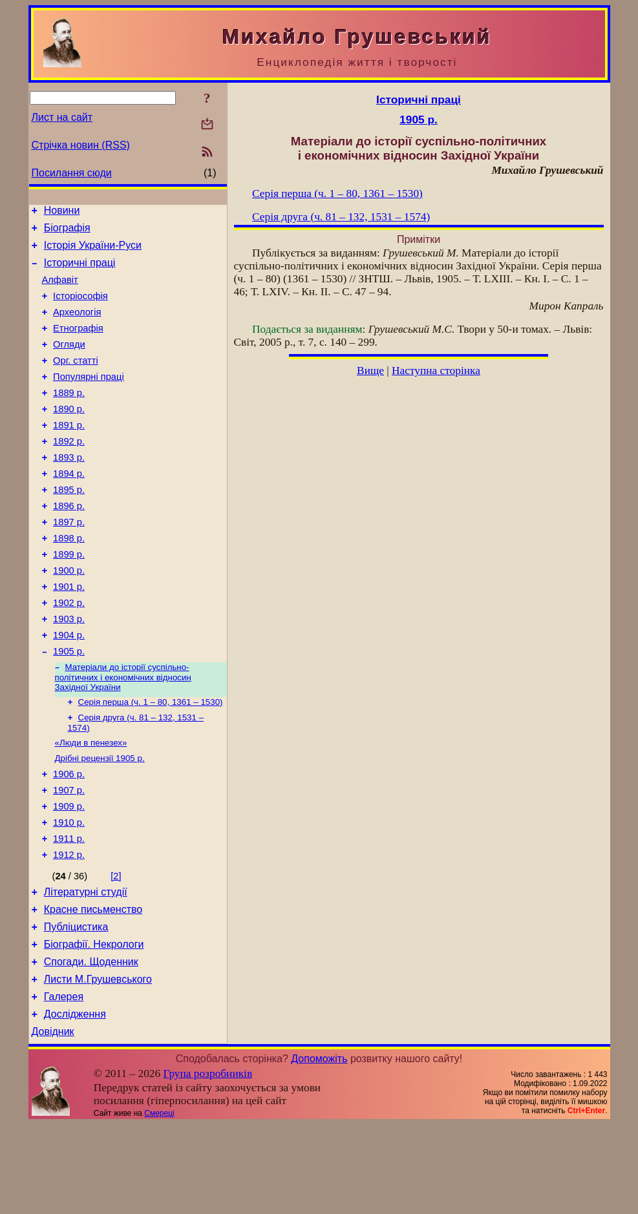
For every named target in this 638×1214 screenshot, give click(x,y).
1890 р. (69, 434)
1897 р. (69, 561)
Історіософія (80, 307)
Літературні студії (85, 966)
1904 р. (69, 687)
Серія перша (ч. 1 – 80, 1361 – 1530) (150, 759)
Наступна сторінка (436, 370)
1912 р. (69, 927)
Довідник (53, 1121)
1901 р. (69, 633)
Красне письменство (93, 985)
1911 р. (69, 909)
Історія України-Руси (93, 251)
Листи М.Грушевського (98, 1063)
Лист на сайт (62, 117)
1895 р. (69, 524)
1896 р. (69, 543)
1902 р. (69, 651)
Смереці (159, 1203)
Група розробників (207, 1163)
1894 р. (69, 506)
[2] (116, 948)
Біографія (67, 231)
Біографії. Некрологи (94, 1024)
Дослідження (75, 1101)
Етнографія (78, 344)
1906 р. (69, 837)
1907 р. (69, 855)
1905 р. (69, 705)
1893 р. (69, 488)
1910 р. (69, 891)
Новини (62, 212)
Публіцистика (76, 1004)
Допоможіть (319, 1148)
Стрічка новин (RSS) (81, 145)
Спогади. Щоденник (91, 1043)
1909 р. (69, 873)
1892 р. (69, 470)
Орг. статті (75, 380)
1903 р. (69, 669)
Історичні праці (80, 270)
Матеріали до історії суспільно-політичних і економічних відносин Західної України (123, 733)
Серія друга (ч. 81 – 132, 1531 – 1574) (341, 217)
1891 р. (69, 452)
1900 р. (69, 615)
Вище (370, 370)
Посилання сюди (72, 172)
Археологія (77, 325)
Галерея (63, 1082)
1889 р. (69, 416)
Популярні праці (88, 398)
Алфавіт (60, 289)
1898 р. (69, 579)
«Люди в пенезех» (91, 802)
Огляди (69, 362)
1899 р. (69, 597)
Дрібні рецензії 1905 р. (100, 819)
